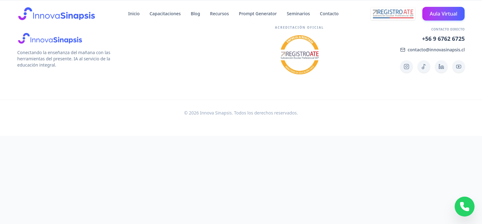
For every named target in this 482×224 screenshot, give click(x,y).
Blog (195, 13)
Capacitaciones (165, 13)
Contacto (329, 13)
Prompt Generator (258, 13)
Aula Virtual (443, 13)
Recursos (219, 13)
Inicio (134, 13)
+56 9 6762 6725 (443, 38)
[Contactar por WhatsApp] (465, 207)
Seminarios (298, 13)
